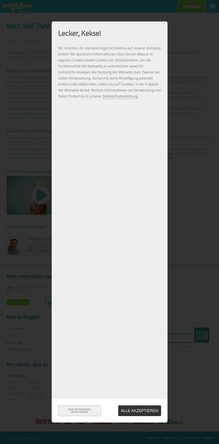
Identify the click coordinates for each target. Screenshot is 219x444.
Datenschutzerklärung (120, 96)
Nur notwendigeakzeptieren (79, 410)
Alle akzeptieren (139, 411)
